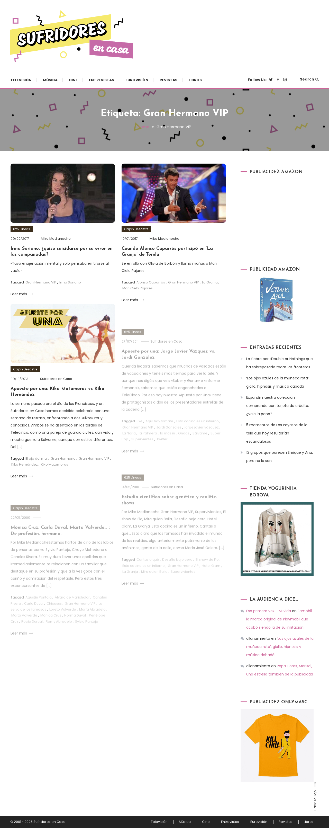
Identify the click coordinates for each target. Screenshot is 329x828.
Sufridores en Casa (56, 378)
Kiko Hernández (24, 464)
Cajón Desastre (136, 229)
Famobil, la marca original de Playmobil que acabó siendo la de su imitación (279, 619)
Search (309, 79)
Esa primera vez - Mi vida (268, 610)
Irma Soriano (70, 282)
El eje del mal (36, 458)
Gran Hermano (63, 458)
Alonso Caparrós (150, 282)
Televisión (21, 80)
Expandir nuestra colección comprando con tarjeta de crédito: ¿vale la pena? (277, 405)
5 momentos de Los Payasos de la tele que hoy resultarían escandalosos (276, 433)
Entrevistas (101, 80)
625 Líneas (21, 229)
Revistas (168, 80)
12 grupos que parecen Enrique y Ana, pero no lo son (279, 456)
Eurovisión (136, 80)
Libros (195, 80)
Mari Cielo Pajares (137, 288)
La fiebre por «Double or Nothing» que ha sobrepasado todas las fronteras (279, 363)
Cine (73, 80)
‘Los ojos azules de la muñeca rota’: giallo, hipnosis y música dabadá (277, 382)
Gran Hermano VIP (40, 282)
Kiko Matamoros (54, 464)
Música (50, 80)
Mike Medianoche (56, 238)
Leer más (22, 294)
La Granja (210, 282)
